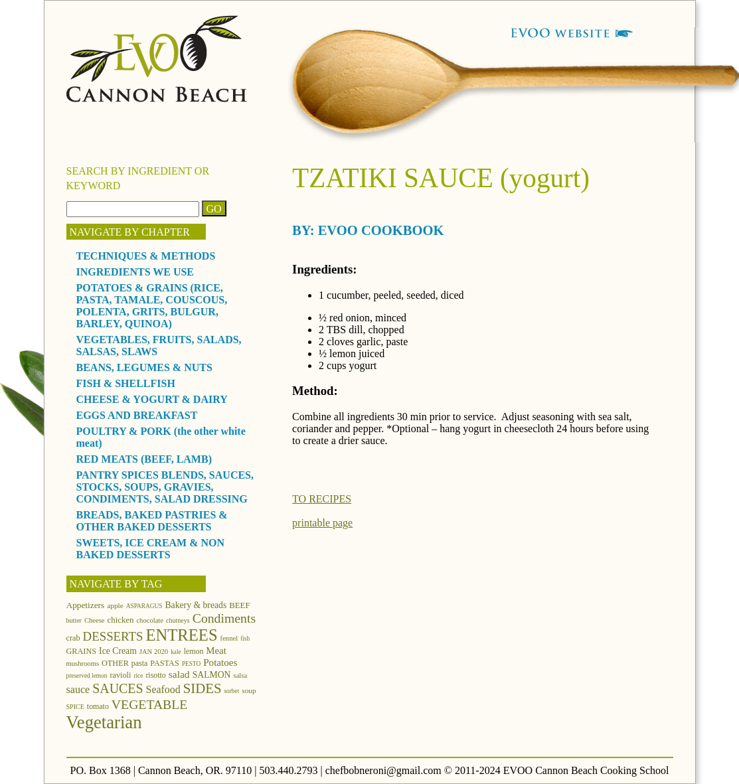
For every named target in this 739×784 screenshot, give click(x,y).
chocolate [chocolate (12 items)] (149, 620)
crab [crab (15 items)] (73, 638)
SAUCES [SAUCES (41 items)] (117, 688)
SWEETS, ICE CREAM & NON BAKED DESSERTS (150, 548)
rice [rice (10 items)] (138, 675)
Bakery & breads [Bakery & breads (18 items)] (195, 605)
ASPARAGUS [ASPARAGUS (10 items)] (144, 606)
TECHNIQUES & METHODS (146, 256)
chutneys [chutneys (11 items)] (178, 620)
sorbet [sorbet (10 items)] (231, 691)
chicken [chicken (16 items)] (121, 620)
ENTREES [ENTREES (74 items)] (181, 635)
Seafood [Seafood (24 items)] (163, 689)
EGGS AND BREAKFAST (137, 415)
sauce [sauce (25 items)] (78, 689)
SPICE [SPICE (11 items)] (75, 706)
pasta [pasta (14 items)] (139, 663)
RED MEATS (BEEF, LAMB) (144, 459)
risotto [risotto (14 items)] (155, 675)
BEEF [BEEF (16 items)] (239, 605)
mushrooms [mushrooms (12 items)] (83, 663)
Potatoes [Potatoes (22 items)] (220, 662)
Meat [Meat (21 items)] (216, 650)
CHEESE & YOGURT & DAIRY (152, 399)
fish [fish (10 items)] (245, 638)
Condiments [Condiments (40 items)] (224, 618)
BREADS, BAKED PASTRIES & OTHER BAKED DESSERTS (152, 520)
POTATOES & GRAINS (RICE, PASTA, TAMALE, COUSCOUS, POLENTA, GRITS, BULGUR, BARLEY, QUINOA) (152, 305)
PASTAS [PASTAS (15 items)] (164, 663)
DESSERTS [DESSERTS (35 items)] (113, 636)
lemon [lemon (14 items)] (194, 651)
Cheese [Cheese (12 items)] (94, 620)
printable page (322, 522)
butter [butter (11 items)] (74, 620)
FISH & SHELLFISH (125, 383)
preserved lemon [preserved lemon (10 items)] (87, 675)
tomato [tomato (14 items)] (98, 706)
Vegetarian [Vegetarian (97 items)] (104, 722)
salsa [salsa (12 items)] (241, 675)
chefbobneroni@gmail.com (383, 770)
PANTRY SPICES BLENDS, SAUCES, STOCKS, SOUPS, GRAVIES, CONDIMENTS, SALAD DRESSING (165, 487)
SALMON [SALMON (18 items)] (212, 675)
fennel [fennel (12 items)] (229, 638)
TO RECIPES (321, 499)
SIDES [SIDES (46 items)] (202, 688)
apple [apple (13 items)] (115, 605)
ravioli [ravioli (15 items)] (120, 675)
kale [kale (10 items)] (176, 652)
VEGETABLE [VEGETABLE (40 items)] (150, 704)
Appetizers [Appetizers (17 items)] (85, 605)
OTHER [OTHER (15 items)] (115, 663)
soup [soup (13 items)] (249, 690)
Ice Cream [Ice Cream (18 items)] (118, 651)
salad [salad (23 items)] (179, 674)
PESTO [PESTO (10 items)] (191, 664)
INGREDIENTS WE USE (135, 271)
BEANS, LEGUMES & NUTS (144, 367)
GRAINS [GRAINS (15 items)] (81, 651)
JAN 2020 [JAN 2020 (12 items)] (153, 651)
